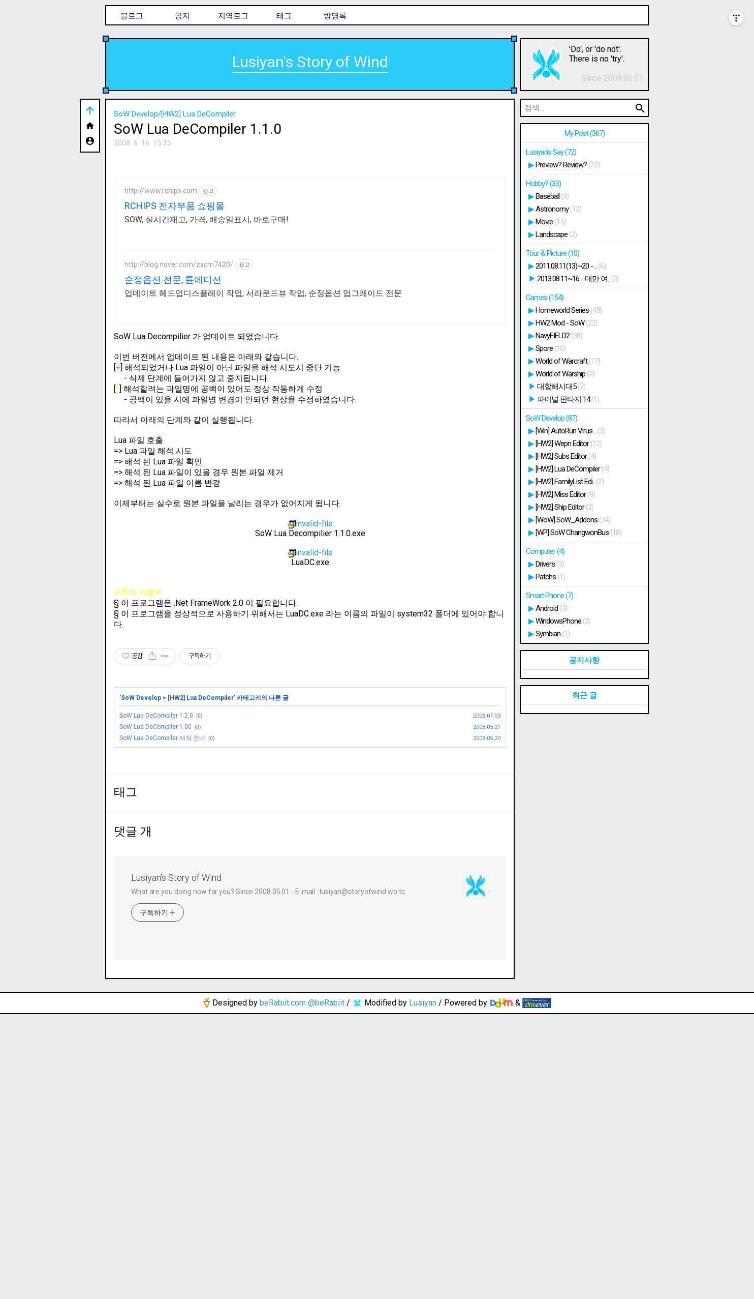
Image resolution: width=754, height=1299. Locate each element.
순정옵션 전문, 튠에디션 (173, 422)
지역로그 (233, 15)
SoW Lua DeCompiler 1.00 (155, 869)
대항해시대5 (561, 386)
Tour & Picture (552, 253)
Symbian (553, 633)
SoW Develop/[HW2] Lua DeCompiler (175, 114)
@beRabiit (326, 1287)
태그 (284, 15)
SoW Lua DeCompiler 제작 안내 (162, 880)
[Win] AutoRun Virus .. (570, 430)
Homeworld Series (569, 310)
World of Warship (565, 373)
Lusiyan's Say (551, 152)
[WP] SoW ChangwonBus (578, 532)
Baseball (552, 196)
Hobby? (543, 183)
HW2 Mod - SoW (566, 323)
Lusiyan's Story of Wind (310, 62)
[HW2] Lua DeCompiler (201, 840)
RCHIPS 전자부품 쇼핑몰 (174, 348)
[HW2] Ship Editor (564, 507)
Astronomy (558, 209)
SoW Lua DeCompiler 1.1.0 (197, 129)
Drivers (550, 564)
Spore (551, 348)
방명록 (335, 15)
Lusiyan (422, 1287)
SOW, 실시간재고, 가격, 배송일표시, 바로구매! (206, 362)
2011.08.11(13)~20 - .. (571, 266)
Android (551, 608)
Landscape (556, 234)
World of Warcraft (568, 361)
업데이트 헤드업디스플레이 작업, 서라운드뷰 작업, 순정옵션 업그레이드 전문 (263, 435)
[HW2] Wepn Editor (569, 443)
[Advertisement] (310, 230)
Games (544, 297)
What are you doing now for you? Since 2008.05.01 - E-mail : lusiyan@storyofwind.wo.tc (268, 1176)
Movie (551, 221)
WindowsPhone (563, 621)
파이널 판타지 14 (568, 399)
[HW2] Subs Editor (566, 456)
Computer (545, 551)
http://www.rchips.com (160, 333)
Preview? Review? (568, 164)
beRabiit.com (283, 1287)
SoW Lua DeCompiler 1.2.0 (156, 858)
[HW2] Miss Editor (565, 494)
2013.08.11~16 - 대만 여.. (578, 278)
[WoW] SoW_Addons (573, 519)
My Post (584, 133)
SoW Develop (141, 840)
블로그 (131, 15)
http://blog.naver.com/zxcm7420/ (178, 407)
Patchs (550, 576)
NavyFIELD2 (559, 335)
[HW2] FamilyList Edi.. (570, 481)
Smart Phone (549, 595)
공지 (182, 15)
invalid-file (310, 666)
